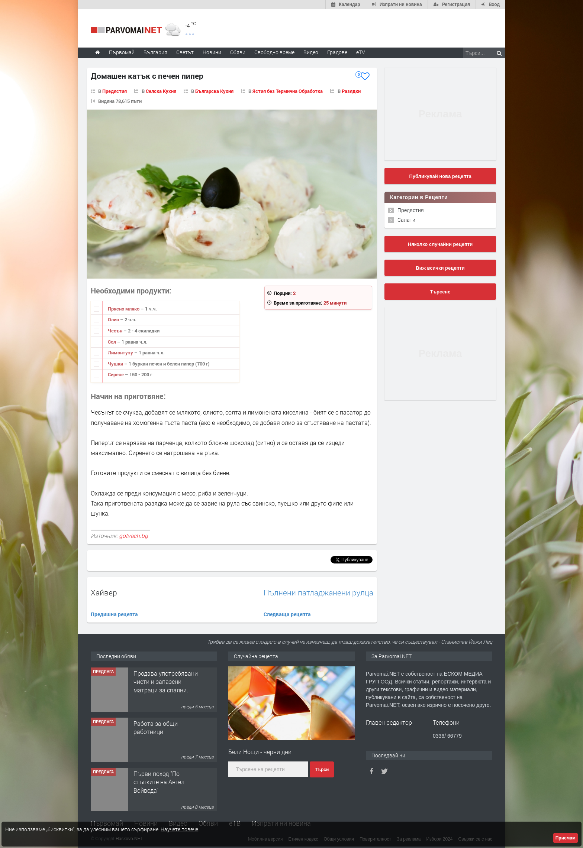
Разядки (351, 91)
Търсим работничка (161, 672)
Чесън (115, 330)
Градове (337, 52)
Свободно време (274, 52)
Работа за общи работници (155, 776)
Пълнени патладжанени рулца (318, 592)
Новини (212, 52)
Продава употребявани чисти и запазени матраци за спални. (165, 730)
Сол (112, 341)
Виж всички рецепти (440, 268)
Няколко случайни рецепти (440, 244)
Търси (322, 769)
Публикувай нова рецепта (440, 176)
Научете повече (179, 829)
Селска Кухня (161, 91)
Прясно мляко (124, 308)
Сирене (116, 374)
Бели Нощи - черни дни (260, 752)
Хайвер (104, 592)
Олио (114, 319)
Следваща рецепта (287, 614)
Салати (406, 219)
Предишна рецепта (114, 614)
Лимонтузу (121, 352)
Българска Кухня (214, 91)
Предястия (114, 91)
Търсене (440, 292)
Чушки (116, 363)
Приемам (565, 838)
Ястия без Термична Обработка (287, 91)
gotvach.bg (133, 535)
